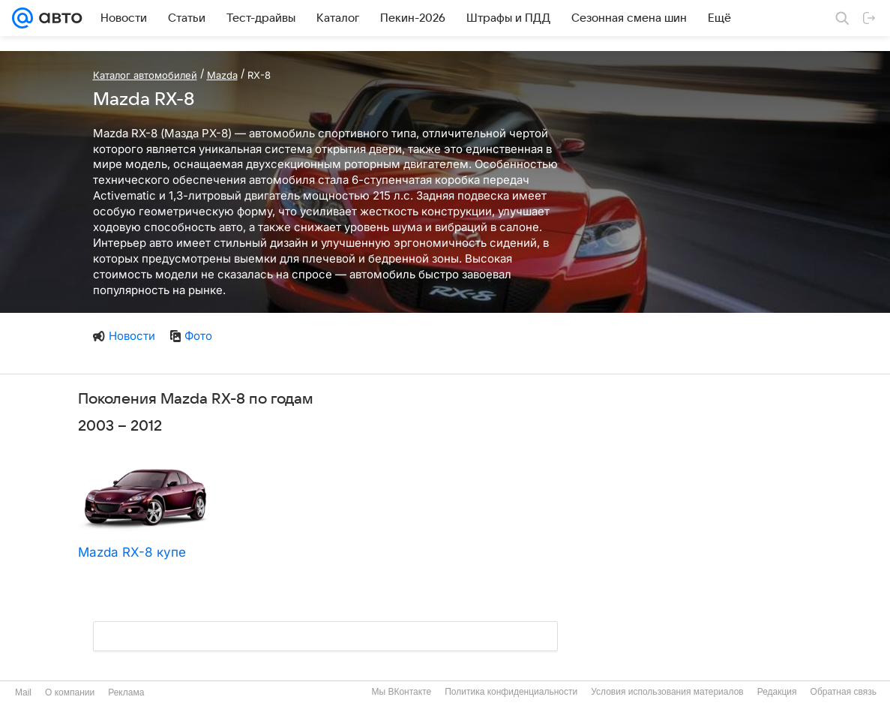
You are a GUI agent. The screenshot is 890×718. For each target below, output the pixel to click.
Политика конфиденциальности (511, 691)
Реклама (126, 692)
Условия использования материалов (667, 691)
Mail (23, 692)
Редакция (777, 691)
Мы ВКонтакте (401, 691)
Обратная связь (844, 691)
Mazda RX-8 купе (132, 552)
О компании (69, 692)
